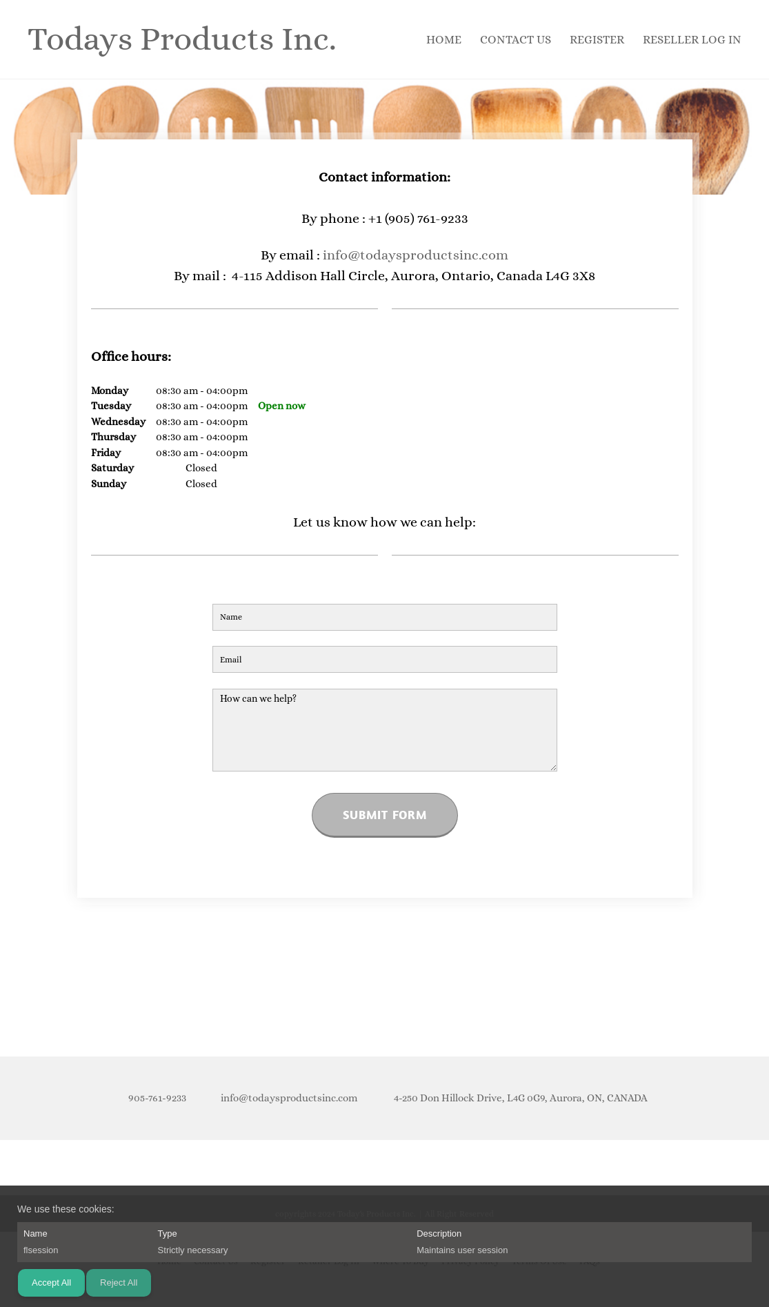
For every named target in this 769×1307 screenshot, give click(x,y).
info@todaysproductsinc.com (415, 255)
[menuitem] (444, 39)
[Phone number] (154, 1099)
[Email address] (285, 1099)
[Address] (516, 1099)
